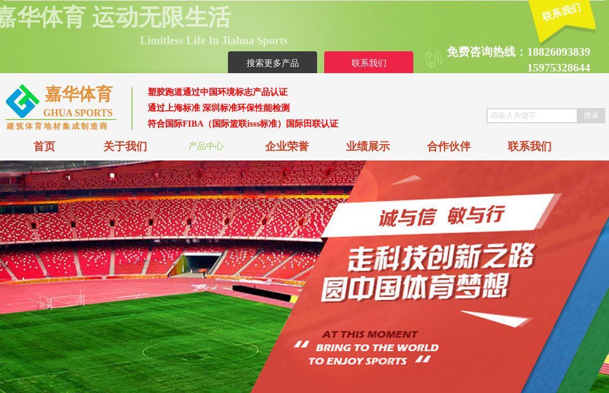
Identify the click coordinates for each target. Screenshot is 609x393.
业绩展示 (368, 146)
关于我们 (125, 146)
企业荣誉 (287, 146)
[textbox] (532, 115)
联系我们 (530, 146)
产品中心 (206, 146)
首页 (44, 146)
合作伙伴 (449, 146)
